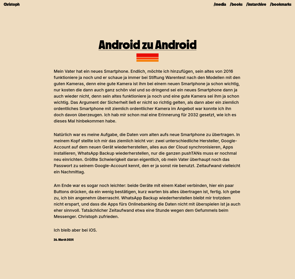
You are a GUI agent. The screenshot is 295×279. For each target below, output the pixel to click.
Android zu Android (148, 44)
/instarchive (256, 4)
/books (236, 4)
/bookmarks (280, 4)
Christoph (12, 4)
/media (220, 4)
